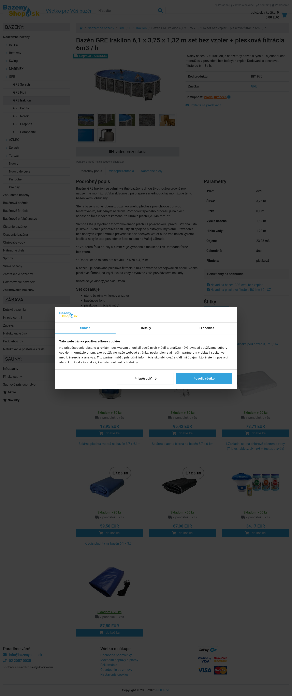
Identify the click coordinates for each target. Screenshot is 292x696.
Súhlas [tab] (85, 328)
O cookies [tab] (207, 328)
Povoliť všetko (204, 378)
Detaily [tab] (146, 328)
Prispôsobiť (145, 378)
